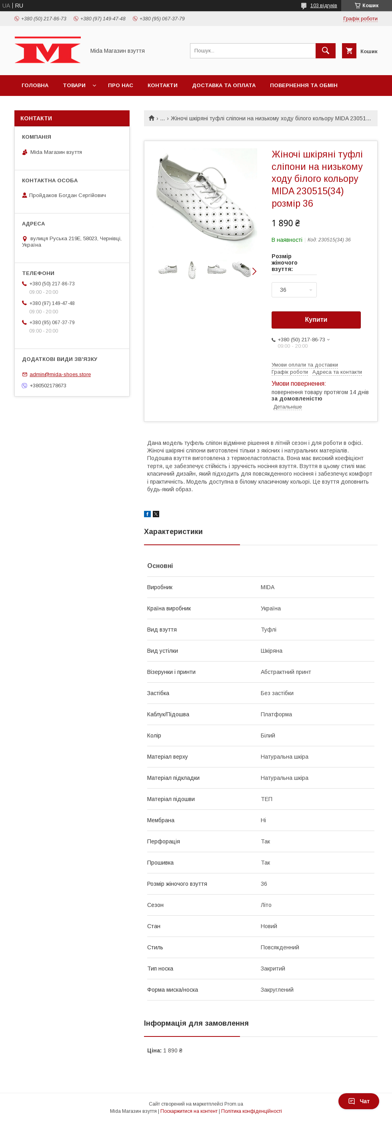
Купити (316, 319)
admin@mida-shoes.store (60, 374)
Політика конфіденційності (251, 1111)
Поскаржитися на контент (189, 1111)
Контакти (163, 85)
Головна (35, 85)
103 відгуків (323, 5)
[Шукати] (326, 50)
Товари (74, 85)
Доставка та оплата (224, 85)
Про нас (120, 85)
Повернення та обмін (304, 85)
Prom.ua (233, 1104)
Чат (359, 1101)
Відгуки (33, 106)
